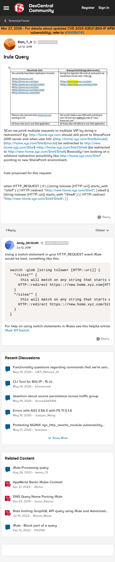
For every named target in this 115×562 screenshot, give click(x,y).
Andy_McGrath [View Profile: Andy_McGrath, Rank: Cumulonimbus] (28, 243)
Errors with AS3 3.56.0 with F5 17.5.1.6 (42, 411)
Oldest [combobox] (102, 230)
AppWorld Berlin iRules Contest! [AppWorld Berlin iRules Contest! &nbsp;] (38, 482)
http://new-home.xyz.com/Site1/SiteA (36, 151)
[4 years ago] (21, 516)
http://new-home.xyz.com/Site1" (69, 190)
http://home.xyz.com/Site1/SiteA (62, 147)
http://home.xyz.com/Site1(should (80, 139)
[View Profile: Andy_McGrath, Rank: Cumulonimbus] (9, 245)
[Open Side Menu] (6, 7)
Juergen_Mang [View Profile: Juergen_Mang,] (45, 415)
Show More (58, 438)
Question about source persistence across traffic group (55, 396)
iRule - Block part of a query (35, 526)
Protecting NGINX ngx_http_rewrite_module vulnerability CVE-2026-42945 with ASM (57, 425)
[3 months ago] (21, 487)
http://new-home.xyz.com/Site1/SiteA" (34, 199)
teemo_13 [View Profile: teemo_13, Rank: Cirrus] (41, 472)
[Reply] (104, 217)
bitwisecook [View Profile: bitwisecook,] (43, 386)
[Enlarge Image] (57, 96)
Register (88, 8)
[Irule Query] (24, 247)
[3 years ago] (22, 530)
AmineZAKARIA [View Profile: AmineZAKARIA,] (45, 401)
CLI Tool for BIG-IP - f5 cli (32, 382)
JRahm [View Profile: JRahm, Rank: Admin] (38, 487)
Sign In (103, 8)
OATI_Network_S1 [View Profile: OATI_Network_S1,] (47, 372)
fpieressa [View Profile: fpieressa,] (41, 430)
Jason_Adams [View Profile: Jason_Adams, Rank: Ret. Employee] (44, 501)
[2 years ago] (22, 473)
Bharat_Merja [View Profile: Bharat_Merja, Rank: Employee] (42, 516)
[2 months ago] (22, 372)
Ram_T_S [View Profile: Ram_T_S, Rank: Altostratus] (25, 42)
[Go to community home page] (34, 8)
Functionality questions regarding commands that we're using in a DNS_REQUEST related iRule (61, 367)
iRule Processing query (30, 468)
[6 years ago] (22, 501)
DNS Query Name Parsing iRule (37, 497)
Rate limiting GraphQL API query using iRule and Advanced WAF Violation (59, 511)
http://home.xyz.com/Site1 (80, 156)
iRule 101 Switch (17, 330)
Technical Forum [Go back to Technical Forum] (16, 21)
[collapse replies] (57, 239)
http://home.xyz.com (45, 135)
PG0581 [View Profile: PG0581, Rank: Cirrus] (39, 530)
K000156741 (74, 33)
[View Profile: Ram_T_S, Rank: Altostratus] (9, 44)
